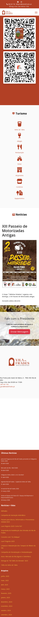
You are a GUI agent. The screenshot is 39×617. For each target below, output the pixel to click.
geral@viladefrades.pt (25, 4)
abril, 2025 (4, 585)
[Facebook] (18, 2)
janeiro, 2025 (5, 597)
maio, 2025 (5, 580)
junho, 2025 (5, 576)
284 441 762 (11, 4)
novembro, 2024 (6, 606)
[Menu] (36, 12)
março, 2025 (5, 589)
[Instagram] (21, 2)
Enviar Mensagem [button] (19, 331)
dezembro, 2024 (6, 602)
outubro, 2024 (6, 610)
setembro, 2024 (6, 615)
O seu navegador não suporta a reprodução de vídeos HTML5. (19, 94)
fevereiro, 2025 (6, 593)
